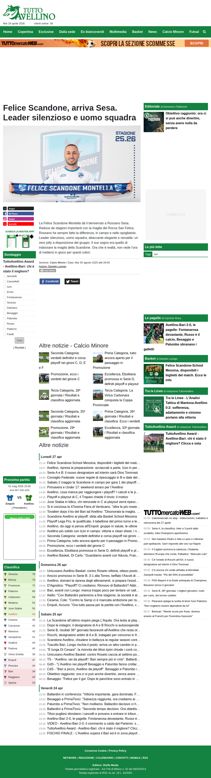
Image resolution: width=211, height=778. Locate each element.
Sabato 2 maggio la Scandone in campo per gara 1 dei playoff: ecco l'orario (101, 482)
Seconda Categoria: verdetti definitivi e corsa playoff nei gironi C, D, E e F (100, 536)
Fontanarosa (14, 297)
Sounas (11, 302)
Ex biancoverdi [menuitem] (92, 31)
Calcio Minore (58, 262)
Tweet (72, 281)
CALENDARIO (104, 757)
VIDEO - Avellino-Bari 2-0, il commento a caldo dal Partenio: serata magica (101, 723)
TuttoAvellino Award (160, 426)
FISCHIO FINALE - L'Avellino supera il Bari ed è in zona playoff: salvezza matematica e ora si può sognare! (124, 733)
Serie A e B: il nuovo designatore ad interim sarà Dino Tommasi (92, 472)
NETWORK (69, 757)
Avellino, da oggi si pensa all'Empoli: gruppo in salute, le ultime (92, 526)
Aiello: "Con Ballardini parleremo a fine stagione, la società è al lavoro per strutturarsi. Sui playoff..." (118, 595)
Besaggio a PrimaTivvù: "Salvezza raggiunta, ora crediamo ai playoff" (97, 699)
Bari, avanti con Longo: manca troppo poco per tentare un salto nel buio (98, 590)
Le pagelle (153, 318)
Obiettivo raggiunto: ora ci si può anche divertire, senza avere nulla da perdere (103, 674)
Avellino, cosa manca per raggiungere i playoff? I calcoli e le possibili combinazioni (106, 492)
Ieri (156, 254)
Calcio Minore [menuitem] (173, 31)
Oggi (148, 254)
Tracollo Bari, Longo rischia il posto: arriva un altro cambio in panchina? (98, 644)
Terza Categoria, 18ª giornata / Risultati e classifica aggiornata (65, 395)
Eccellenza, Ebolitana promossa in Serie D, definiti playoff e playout (122, 379)
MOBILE (135, 757)
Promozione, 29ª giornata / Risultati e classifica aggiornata (65, 432)
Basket (150, 358)
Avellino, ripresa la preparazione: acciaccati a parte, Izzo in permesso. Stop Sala (105, 467)
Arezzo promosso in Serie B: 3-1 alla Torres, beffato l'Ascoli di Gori (95, 575)
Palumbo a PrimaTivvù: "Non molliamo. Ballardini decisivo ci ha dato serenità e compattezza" (114, 704)
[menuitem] (204, 31)
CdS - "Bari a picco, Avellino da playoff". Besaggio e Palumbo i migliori (97, 669)
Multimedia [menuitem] (118, 31)
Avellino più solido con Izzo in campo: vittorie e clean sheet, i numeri (96, 531)
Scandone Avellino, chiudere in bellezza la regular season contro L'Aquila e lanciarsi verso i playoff (118, 640)
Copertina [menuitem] (25, 31)
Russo (10, 323)
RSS (145, 757)
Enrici (10, 292)
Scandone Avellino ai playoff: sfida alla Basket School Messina (92, 516)
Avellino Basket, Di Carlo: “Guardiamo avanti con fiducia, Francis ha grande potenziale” (109, 555)
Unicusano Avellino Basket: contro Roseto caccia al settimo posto (94, 654)
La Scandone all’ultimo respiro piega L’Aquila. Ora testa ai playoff (94, 620)
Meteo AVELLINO (20, 518)
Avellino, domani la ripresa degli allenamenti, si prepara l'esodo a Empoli (99, 580)
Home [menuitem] (7, 31)
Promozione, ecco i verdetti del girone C (76, 545)
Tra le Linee (154, 391)
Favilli (10, 334)
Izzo (9, 286)
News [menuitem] (152, 31)
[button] (19, 340)
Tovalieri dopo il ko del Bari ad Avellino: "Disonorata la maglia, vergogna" (99, 511)
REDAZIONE (86, 757)
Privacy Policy (117, 750)
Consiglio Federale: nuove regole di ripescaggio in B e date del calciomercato (102, 477)
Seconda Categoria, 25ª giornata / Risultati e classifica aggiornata (68, 416)
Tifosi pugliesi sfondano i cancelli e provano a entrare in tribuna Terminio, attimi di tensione (112, 713)
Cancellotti (13, 281)
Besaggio (12, 313)
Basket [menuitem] (137, 31)
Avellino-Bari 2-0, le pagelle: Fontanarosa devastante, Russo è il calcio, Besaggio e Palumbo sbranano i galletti (127, 718)
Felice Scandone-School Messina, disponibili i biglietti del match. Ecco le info (102, 463)
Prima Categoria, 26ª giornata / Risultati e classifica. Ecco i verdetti (122, 416)
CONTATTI (121, 757)
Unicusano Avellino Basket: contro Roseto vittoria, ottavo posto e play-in (99, 571)
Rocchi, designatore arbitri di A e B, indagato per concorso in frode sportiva (101, 635)
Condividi (50, 281)
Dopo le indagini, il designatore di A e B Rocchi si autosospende (93, 625)
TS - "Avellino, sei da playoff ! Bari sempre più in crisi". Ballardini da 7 (96, 659)
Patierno (12, 328)
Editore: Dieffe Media (105, 765)
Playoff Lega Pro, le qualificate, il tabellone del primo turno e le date (95, 521)
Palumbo (12, 318)
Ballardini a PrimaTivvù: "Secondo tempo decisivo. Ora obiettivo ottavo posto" (103, 709)
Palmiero (12, 307)
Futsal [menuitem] (194, 31)
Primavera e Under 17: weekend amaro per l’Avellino (85, 487)
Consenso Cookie (96, 750)
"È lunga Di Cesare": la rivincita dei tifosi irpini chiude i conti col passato (98, 649)
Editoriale (152, 106)
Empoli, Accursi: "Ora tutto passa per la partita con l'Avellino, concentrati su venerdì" (107, 605)
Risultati (19, 347)
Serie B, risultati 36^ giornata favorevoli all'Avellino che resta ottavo (95, 630)
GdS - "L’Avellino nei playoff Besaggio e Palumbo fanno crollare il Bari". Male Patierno (109, 664)
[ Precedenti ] (19, 507)
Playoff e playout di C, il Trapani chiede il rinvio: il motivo (87, 497)
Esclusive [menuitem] (46, 31)
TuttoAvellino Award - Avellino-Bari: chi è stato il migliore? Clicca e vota (98, 728)
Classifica (11, 567)
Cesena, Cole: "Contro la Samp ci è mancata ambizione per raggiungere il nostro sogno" (110, 600)
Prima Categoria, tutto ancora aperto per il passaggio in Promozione (96, 541)
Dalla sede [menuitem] (67, 31)
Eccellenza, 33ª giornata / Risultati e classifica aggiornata (122, 432)
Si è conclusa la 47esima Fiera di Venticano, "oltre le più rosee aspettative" (101, 506)
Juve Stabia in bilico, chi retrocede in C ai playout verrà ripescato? (94, 502)
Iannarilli (12, 276)
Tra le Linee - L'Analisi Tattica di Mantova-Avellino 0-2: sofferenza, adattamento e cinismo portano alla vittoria (186, 407)
